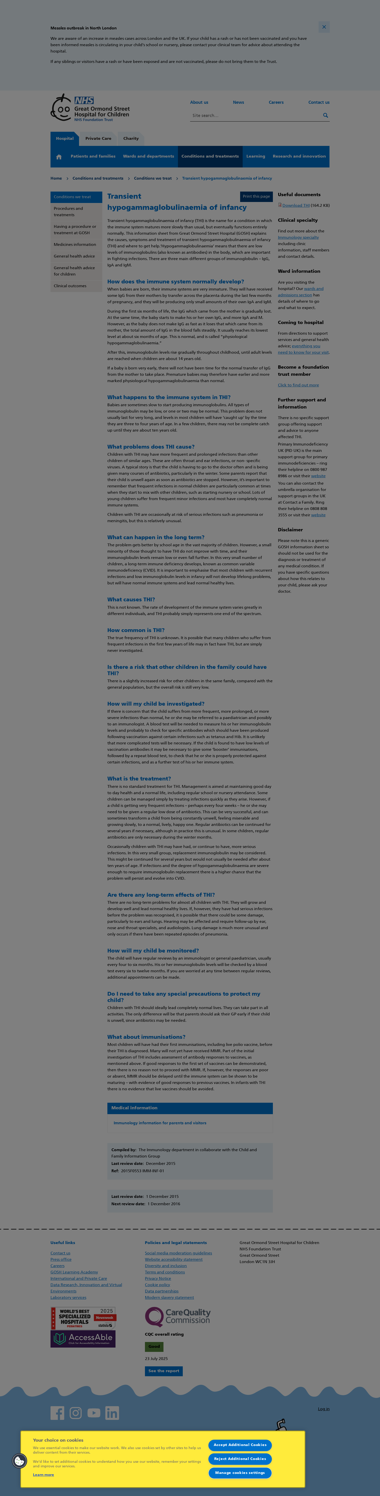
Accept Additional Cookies (240, 1445)
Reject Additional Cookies (240, 1459)
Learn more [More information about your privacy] (43, 1475)
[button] (19, 1461)
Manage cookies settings (240, 1473)
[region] (162, 1459)
